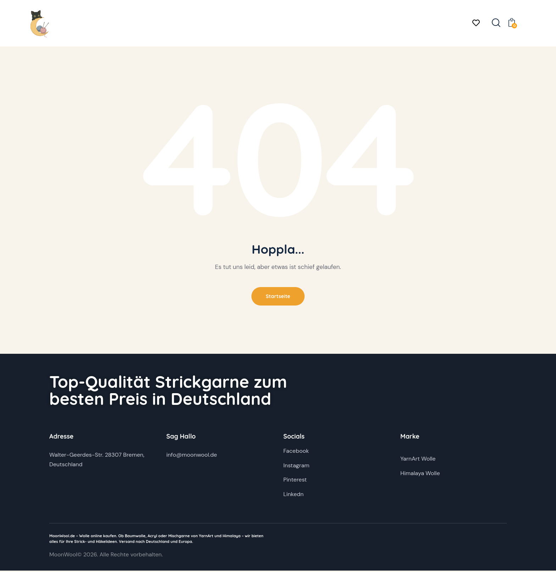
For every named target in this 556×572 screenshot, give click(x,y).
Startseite (278, 296)
